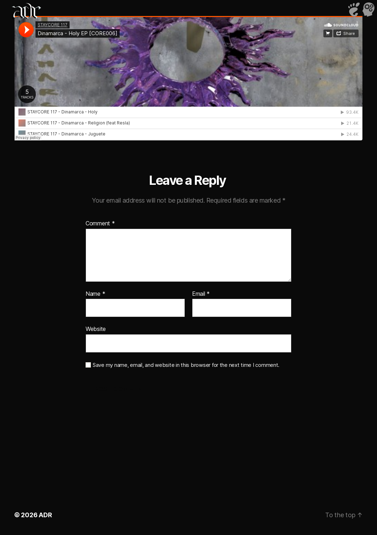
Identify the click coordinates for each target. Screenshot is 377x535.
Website (96, 328)
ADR (45, 515)
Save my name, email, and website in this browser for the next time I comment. (186, 365)
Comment (100, 223)
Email (201, 294)
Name (95, 294)
